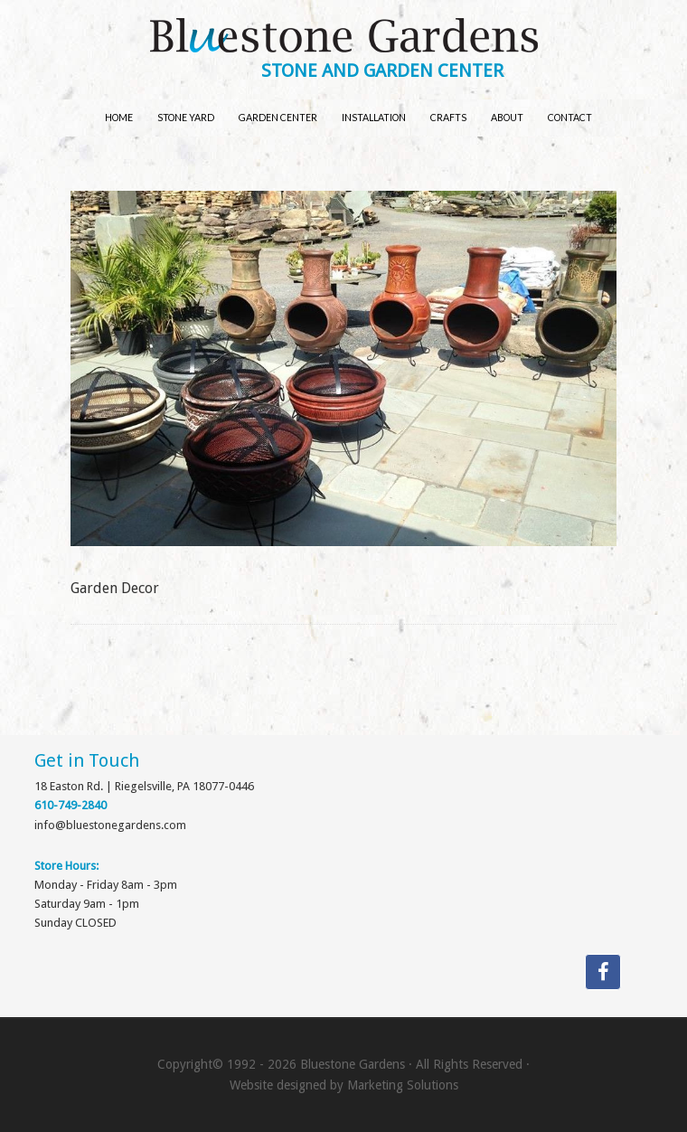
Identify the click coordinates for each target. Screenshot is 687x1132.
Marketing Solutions (402, 1085)
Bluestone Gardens (343, 37)
